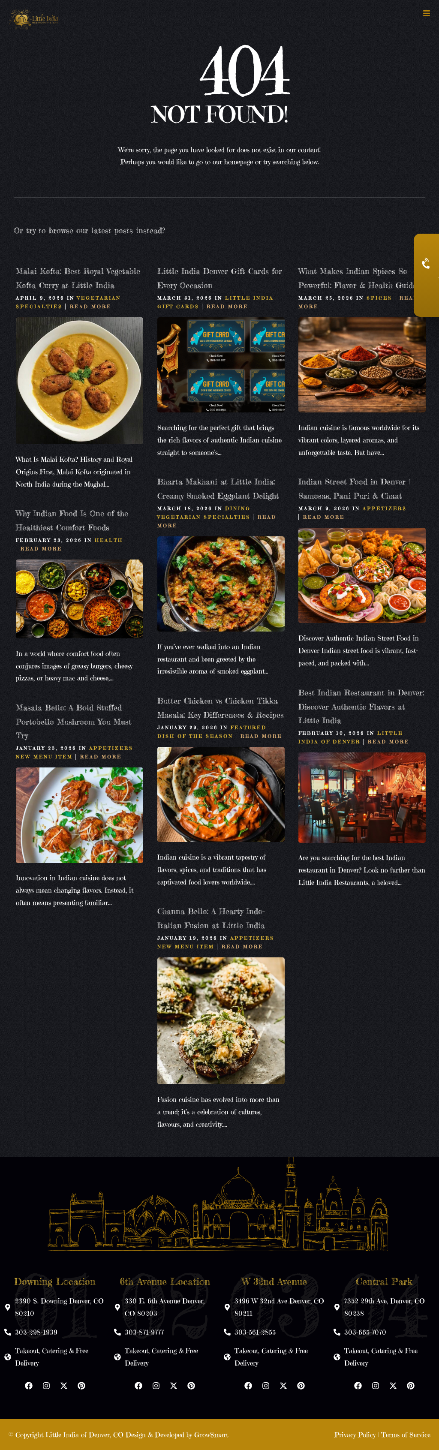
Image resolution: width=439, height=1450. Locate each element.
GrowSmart (211, 1434)
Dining (238, 508)
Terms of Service (405, 1434)
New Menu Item (44, 757)
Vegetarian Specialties (203, 517)
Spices (379, 298)
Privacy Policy (355, 1434)
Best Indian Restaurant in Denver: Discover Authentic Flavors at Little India (361, 706)
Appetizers (385, 508)
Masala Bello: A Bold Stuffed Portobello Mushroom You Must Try (74, 721)
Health (109, 540)
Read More (90, 306)
